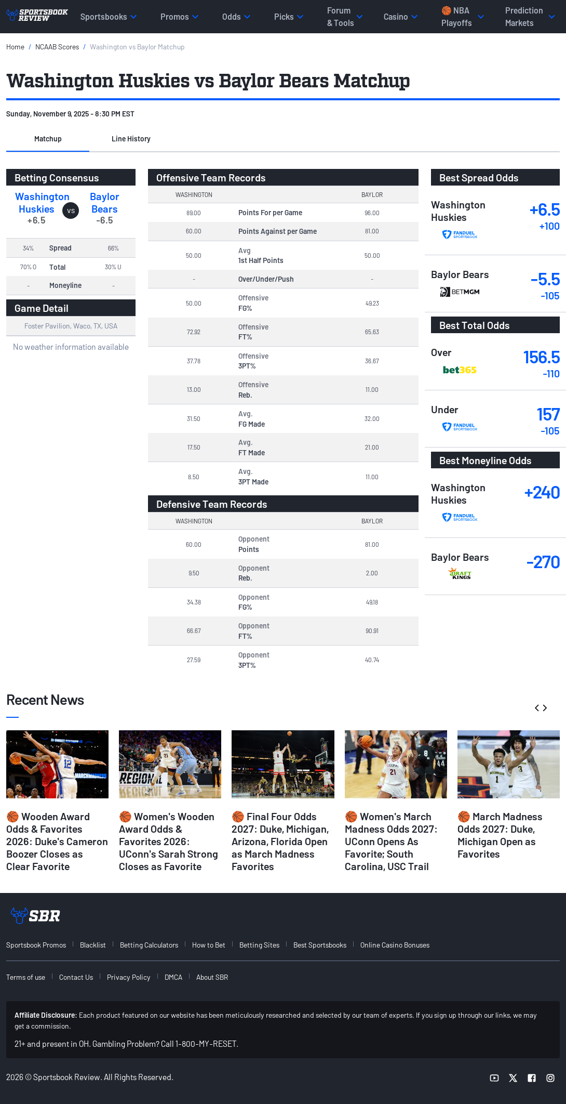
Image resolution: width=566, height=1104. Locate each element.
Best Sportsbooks (319, 944)
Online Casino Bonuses (394, 944)
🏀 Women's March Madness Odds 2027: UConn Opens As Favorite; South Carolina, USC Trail (391, 841)
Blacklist (93, 944)
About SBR (212, 976)
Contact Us (76, 976)
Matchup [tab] (48, 138)
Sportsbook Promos (36, 944)
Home (15, 46)
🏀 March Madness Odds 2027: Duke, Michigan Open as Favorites (500, 835)
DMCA (173, 976)
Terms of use (25, 976)
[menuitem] (42, 944)
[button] (47, 139)
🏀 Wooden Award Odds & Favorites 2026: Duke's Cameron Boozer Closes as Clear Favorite (57, 841)
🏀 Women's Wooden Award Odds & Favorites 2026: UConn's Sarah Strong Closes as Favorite (168, 841)
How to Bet (208, 944)
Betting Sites (259, 944)
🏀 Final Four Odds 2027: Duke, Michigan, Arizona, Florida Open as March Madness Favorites (280, 841)
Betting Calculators (149, 944)
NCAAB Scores (57, 46)
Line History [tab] (131, 138)
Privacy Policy (129, 976)
